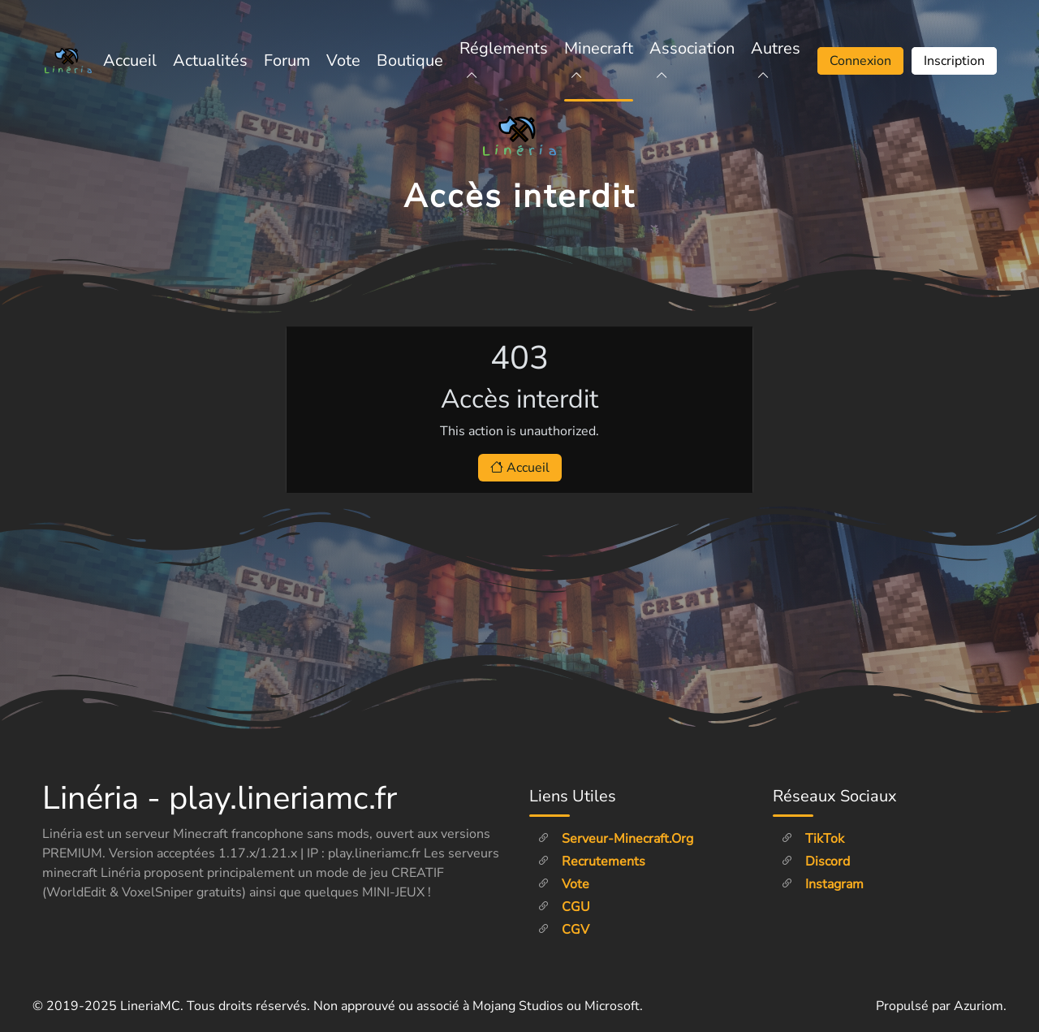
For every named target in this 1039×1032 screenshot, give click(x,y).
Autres (775, 60)
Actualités (210, 60)
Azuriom (978, 1006)
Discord (815, 861)
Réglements (503, 60)
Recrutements (591, 861)
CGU (563, 907)
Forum (287, 60)
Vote (343, 60)
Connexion (860, 61)
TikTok (812, 839)
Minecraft (598, 60)
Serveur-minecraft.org (615, 839)
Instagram (822, 884)
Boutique (410, 60)
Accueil (130, 60)
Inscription (954, 61)
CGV (563, 930)
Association (692, 60)
